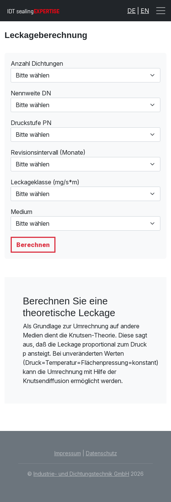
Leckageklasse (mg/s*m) (45, 182)
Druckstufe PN (31, 123)
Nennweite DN (31, 93)
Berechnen (33, 245)
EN (145, 10)
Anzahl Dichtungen (37, 63)
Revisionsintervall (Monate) (48, 152)
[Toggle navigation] (160, 10)
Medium (21, 211)
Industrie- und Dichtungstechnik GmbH (81, 473)
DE (131, 10)
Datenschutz (101, 453)
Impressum (67, 453)
